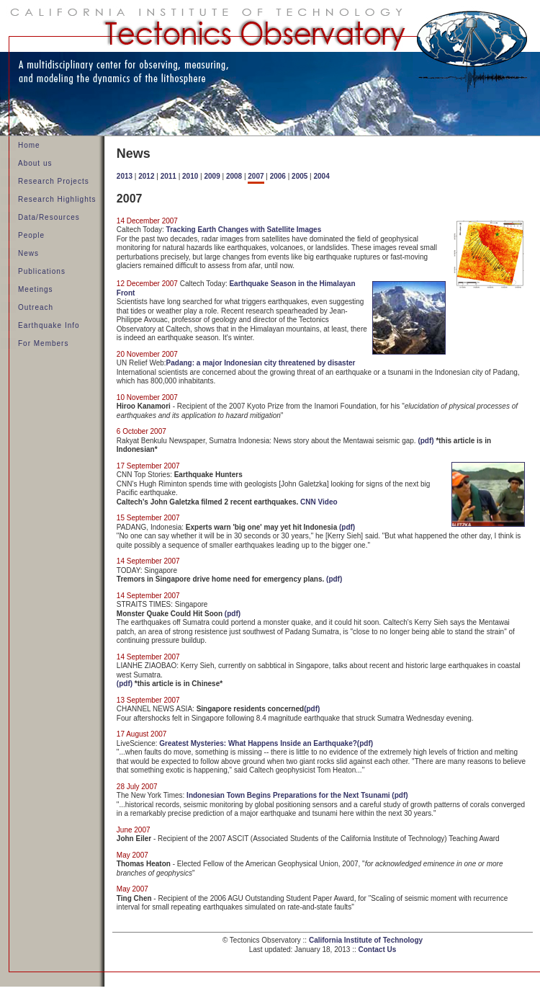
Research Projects (53, 181)
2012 (146, 176)
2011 (168, 176)
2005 (299, 176)
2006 (278, 176)
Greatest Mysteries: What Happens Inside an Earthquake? (258, 743)
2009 (212, 176)
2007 (256, 176)
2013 (124, 176)
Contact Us (378, 949)
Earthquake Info (49, 325)
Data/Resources (49, 217)
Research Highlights (57, 199)
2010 (190, 176)
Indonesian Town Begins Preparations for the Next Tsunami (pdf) (297, 795)
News (28, 253)
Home (29, 145)
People (31, 235)
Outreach (35, 307)
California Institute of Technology (366, 940)
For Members (43, 343)
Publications (42, 271)
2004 (322, 176)
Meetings (35, 289)
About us (35, 163)
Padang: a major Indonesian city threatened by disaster (261, 363)
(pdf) (425, 441)
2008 (234, 176)
